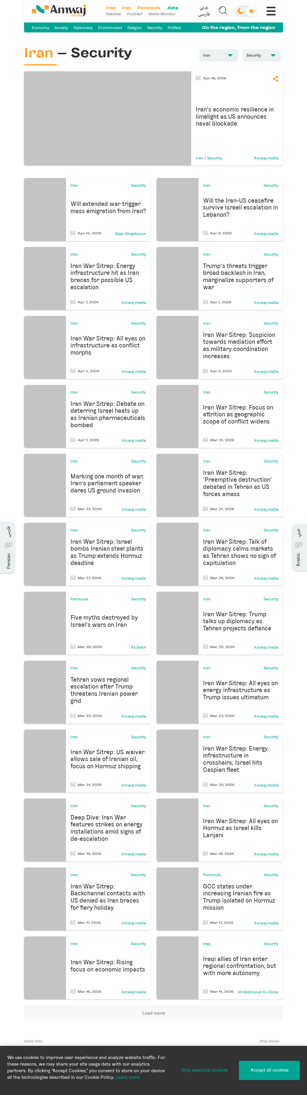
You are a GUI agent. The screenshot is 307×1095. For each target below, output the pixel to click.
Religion (134, 27)
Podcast (134, 14)
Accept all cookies (269, 1070)
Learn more (127, 1077)
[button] (204, 11)
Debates (113, 14)
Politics (174, 27)
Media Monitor (161, 14)
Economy (40, 27)
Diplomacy (83, 27)
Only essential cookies (204, 1070)
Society (61, 27)
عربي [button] (204, 7)
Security (154, 27)
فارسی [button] (204, 14)
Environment (110, 27)
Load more (153, 1013)
